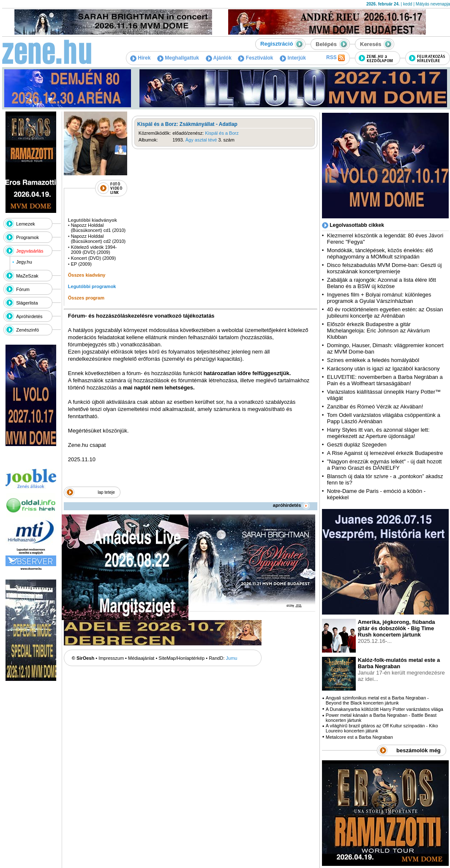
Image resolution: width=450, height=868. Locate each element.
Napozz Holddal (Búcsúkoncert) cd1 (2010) (98, 228)
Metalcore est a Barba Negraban (359, 737)
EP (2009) (81, 264)
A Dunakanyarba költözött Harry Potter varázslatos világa (384, 709)
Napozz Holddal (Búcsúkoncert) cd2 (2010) (98, 239)
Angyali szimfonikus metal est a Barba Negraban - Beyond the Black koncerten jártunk (377, 700)
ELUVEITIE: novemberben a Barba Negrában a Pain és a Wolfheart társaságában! (385, 380)
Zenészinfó (27, 329)
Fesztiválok (255, 58)
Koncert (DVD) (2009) (93, 258)
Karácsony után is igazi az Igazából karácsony (383, 368)
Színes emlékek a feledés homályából (373, 360)
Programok (27, 237)
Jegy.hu (24, 261)
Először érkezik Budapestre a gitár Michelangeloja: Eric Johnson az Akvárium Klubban (378, 330)
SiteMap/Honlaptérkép (181, 658)
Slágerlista (27, 302)
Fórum (23, 289)
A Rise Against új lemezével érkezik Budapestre (385, 453)
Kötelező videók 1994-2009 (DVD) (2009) (94, 250)
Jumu (231, 658)
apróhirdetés (291, 505)
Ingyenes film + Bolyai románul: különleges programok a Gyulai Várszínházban (379, 297)
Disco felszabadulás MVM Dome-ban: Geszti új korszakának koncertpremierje (384, 268)
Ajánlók (219, 58)
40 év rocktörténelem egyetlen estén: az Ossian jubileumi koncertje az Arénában (385, 312)
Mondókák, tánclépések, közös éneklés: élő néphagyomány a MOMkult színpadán (380, 253)
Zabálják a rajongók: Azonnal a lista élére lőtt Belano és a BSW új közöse (381, 283)
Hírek (140, 58)
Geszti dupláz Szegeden (357, 444)
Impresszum (111, 658)
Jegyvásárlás (29, 250)
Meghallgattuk (178, 58)
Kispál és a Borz (221, 133)
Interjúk (293, 58)
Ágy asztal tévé (201, 139)
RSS (335, 57)
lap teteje (106, 492)
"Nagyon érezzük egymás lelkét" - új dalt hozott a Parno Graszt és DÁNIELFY (384, 464)
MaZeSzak (27, 275)
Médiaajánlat (141, 658)
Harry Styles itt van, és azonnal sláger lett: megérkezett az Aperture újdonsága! (378, 433)
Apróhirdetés (29, 316)
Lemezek (25, 223)
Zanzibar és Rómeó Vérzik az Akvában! (375, 406)
